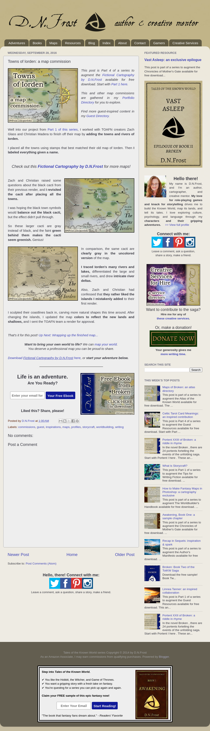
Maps (53, 43)
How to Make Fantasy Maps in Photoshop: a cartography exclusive (182, 492)
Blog (91, 43)
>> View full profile (177, 224)
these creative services (173, 318)
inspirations (53, 427)
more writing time (173, 354)
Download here (44, 358)
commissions (26, 427)
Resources (73, 43)
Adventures (17, 43)
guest (40, 427)
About (122, 43)
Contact (140, 43)
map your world (105, 344)
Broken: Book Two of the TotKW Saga (178, 568)
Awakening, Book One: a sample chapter (178, 516)
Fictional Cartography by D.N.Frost (70, 166)
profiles (76, 427)
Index (107, 43)
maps (66, 427)
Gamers (159, 43)
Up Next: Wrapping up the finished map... (68, 335)
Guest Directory (97, 116)
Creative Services (185, 43)
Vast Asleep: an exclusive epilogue (172, 60)
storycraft (88, 427)
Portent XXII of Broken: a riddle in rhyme (178, 617)
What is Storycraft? (174, 465)
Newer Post (18, 554)
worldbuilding (105, 427)
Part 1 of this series (63, 129)
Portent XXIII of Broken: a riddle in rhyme (179, 441)
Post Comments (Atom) (41, 563)
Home (71, 554)
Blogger (164, 656)
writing (119, 427)
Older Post (125, 554)
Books (37, 43)
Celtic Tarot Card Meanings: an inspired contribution (180, 415)
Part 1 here (119, 84)
